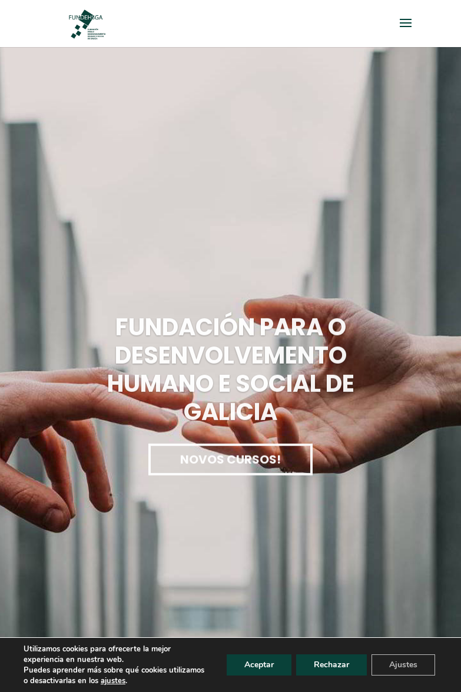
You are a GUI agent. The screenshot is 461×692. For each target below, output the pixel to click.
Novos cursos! (230, 463)
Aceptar (259, 664)
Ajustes (403, 664)
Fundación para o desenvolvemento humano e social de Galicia (230, 373)
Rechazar (331, 664)
